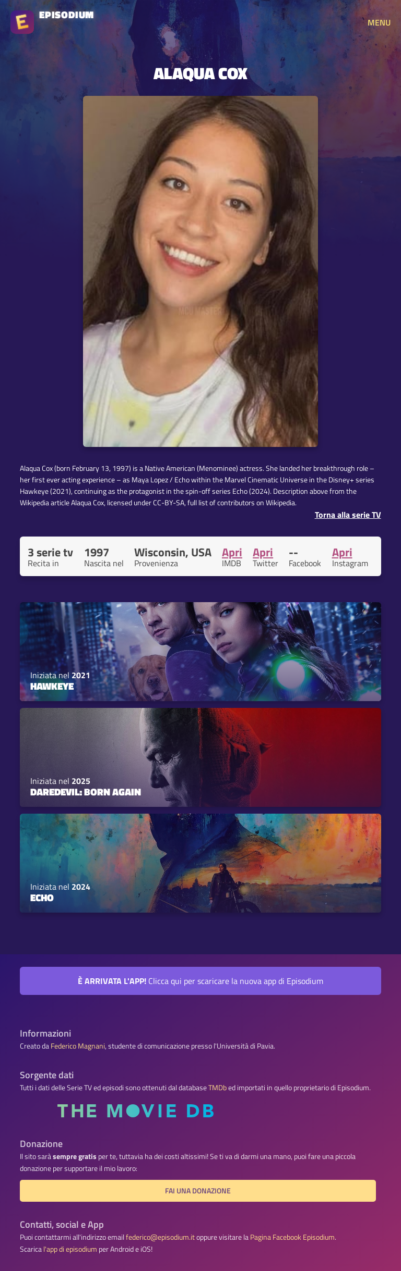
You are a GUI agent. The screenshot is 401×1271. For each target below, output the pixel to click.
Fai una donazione (198, 1191)
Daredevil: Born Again (85, 791)
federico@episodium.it (160, 1237)
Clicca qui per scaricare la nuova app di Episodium (200, 981)
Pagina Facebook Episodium (292, 1237)
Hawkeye (52, 686)
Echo (42, 897)
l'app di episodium (70, 1249)
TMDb (217, 1087)
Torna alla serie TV (348, 514)
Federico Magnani (78, 1046)
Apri (232, 552)
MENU (379, 22)
